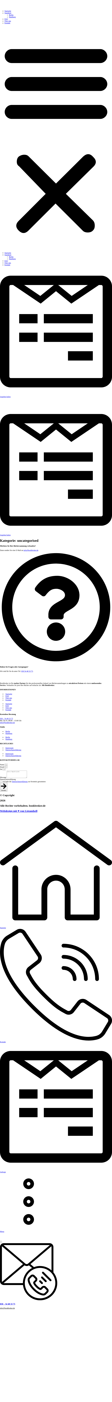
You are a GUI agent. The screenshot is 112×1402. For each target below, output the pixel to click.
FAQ (6, 19)
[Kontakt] (56, 1041)
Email (2, 767)
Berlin (11, 15)
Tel (1, 769)
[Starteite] (56, 927)
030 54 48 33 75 (27, 671)
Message (3, 779)
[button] (56, 138)
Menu (2, 1233)
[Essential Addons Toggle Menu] (1, 1243)
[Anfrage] (56, 1171)
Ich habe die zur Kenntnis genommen (24, 783)
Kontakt (7, 23)
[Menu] (28, 1231)
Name (2, 765)
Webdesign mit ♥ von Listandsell (18, 812)
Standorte (7, 13)
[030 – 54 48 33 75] (28, 1301)
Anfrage (3, 1173)
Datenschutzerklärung (12, 750)
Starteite (3, 929)
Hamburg (12, 17)
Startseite (7, 11)
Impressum (8, 748)
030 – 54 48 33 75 (6, 719)
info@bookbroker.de (31, 550)
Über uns (7, 21)
